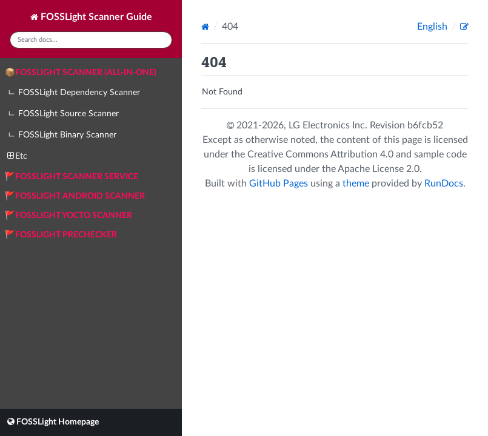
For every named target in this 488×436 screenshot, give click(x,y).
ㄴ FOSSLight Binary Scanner (61, 135)
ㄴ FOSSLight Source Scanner (63, 114)
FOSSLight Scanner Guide (91, 17)
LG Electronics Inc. (329, 125)
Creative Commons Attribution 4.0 (320, 154)
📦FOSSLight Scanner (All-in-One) (80, 72)
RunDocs (443, 183)
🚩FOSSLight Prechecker (61, 235)
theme (356, 183)
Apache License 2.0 (378, 169)
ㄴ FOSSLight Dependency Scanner (73, 92)
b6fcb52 (425, 125)
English (433, 26)
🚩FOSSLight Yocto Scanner (68, 215)
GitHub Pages (278, 183)
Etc (17, 155)
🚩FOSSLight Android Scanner (75, 196)
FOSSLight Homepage (53, 422)
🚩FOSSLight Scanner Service (71, 177)
